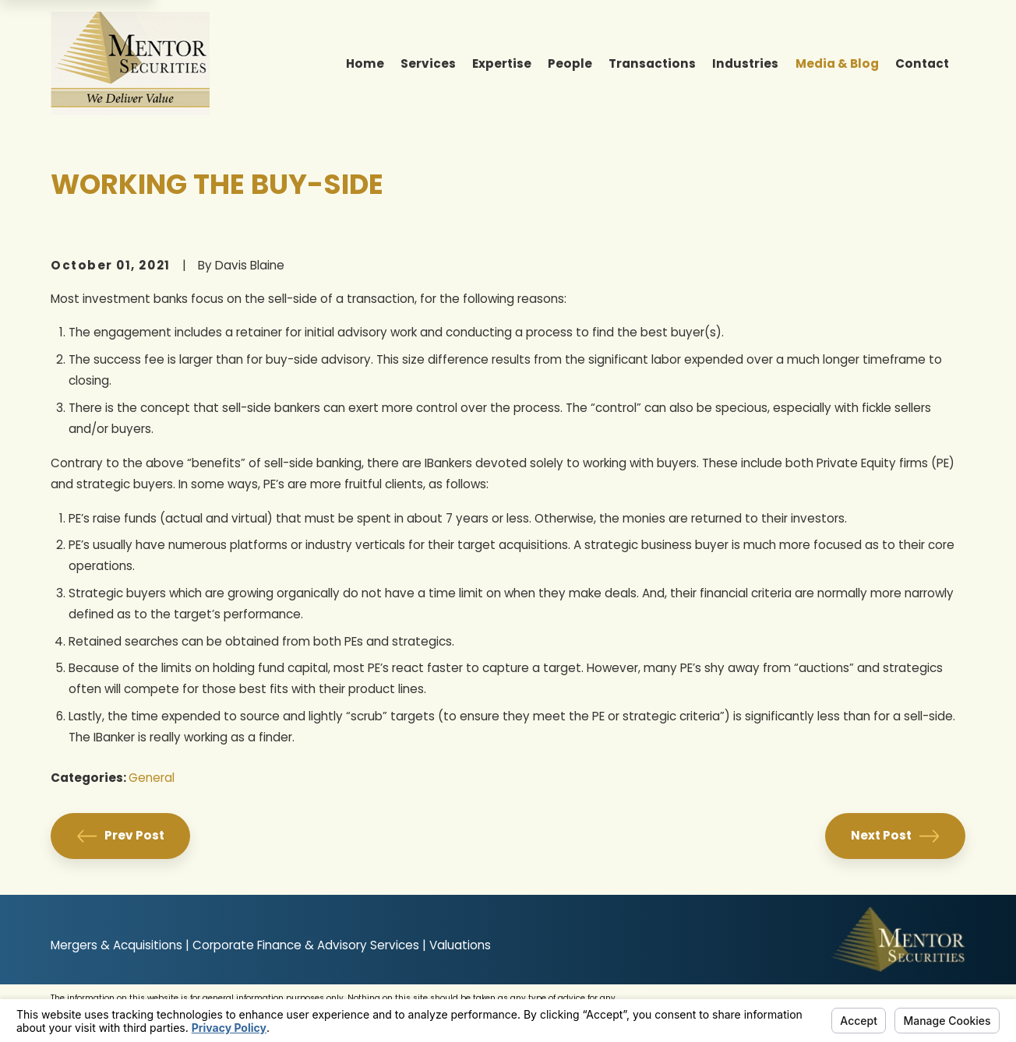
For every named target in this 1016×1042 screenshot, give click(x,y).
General (152, 777)
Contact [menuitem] (922, 63)
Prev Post (120, 836)
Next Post (895, 836)
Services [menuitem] (428, 63)
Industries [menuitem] (745, 63)
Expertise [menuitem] (501, 63)
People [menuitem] (570, 63)
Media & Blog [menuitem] (837, 63)
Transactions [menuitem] (652, 63)
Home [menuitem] (365, 63)
